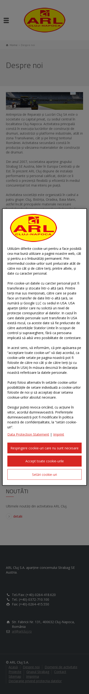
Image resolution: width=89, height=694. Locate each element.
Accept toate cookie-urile (44, 461)
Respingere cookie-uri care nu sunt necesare (44, 448)
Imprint (58, 434)
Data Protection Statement (28, 434)
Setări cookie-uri (44, 474)
